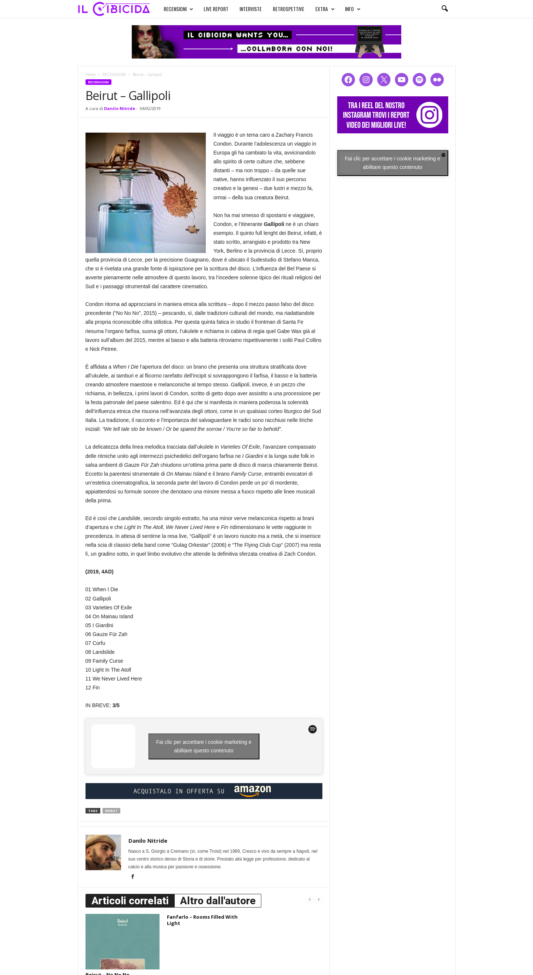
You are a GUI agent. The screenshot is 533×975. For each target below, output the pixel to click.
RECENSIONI (178, 9)
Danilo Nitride (119, 108)
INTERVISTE (250, 9)
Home (90, 74)
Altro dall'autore (218, 901)
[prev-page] (310, 899)
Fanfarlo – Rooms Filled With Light (202, 920)
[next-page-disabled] (318, 899)
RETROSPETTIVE (288, 9)
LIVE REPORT (216, 9)
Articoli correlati (130, 901)
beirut (111, 810)
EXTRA (325, 9)
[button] (444, 9)
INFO (353, 9)
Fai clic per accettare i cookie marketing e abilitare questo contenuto (204, 746)
